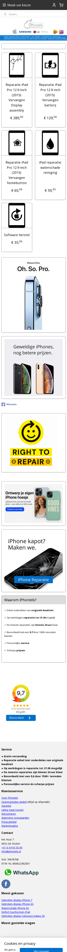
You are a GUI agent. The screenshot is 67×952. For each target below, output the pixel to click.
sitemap (31, 939)
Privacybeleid (8, 822)
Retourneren (8, 814)
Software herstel (17, 235)
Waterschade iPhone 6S (15, 908)
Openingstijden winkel (14, 802)
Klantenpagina (9, 825)
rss (39, 939)
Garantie (6, 805)
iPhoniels (9, 404)
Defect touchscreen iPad (15, 912)
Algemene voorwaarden (15, 817)
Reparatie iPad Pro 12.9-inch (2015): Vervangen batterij (50, 94)
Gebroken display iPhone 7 (16, 900)
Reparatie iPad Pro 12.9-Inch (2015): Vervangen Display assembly (17, 97)
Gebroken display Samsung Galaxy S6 (23, 916)
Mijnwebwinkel (39, 945)
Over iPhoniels (9, 797)
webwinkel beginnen (53, 939)
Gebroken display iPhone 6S (17, 904)
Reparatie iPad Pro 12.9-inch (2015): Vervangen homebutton (17, 172)
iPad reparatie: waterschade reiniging (50, 167)
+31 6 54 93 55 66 (11, 847)
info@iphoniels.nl (11, 851)
